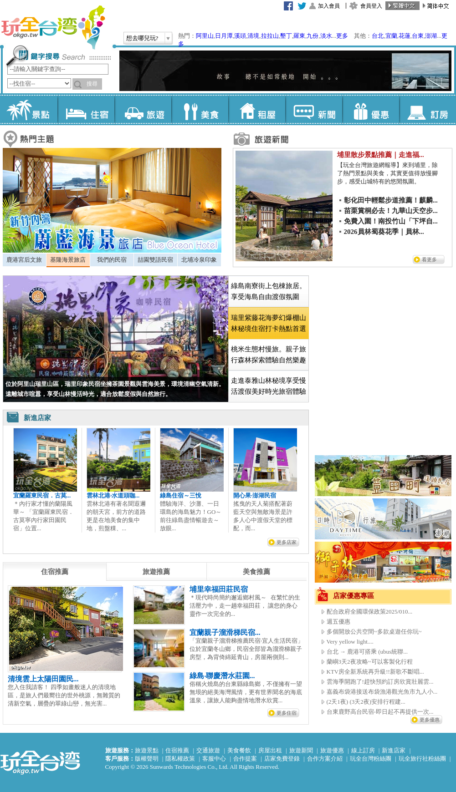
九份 (312, 35)
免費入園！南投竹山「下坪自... (391, 221)
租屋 (256, 109)
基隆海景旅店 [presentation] (68, 259)
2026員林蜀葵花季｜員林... (384, 231)
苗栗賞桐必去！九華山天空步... (391, 210)
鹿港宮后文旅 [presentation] (24, 259)
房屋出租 (270, 750)
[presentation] (54, 572)
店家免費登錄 (282, 758)
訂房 (427, 109)
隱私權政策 (180, 758)
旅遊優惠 (332, 750)
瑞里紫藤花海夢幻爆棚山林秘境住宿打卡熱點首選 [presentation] (268, 323)
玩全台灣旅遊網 (52, 27)
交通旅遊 (208, 750)
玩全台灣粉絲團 (370, 758)
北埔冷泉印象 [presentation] (199, 259)
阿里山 (205, 35)
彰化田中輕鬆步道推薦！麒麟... (391, 200)
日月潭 (224, 35)
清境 (253, 35)
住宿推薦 (177, 750)
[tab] (24, 260)
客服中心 (214, 758)
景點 (28, 109)
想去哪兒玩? (142, 38)
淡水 (326, 35)
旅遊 (142, 109)
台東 (418, 35)
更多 (342, 35)
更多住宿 (287, 713)
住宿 (85, 109)
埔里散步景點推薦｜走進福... (380, 154)
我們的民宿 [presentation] (112, 259)
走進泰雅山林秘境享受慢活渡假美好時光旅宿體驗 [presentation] (268, 386)
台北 (378, 35)
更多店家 (287, 542)
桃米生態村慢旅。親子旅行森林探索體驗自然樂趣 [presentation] (268, 354)
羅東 (299, 35)
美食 (199, 109)
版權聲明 (147, 758)
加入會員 (329, 6)
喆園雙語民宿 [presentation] (155, 259)
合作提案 (245, 758)
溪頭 (240, 35)
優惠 (370, 109)
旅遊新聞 (301, 750)
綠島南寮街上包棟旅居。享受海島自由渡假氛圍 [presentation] (268, 291)
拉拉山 (270, 35)
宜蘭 (391, 35)
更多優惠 (430, 719)
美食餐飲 (239, 750)
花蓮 (404, 35)
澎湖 (431, 35)
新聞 (313, 109)
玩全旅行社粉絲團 (422, 758)
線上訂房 (363, 750)
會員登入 (371, 6)
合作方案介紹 (325, 758)
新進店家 (393, 750)
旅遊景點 (147, 750)
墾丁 (286, 35)
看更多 (429, 259)
